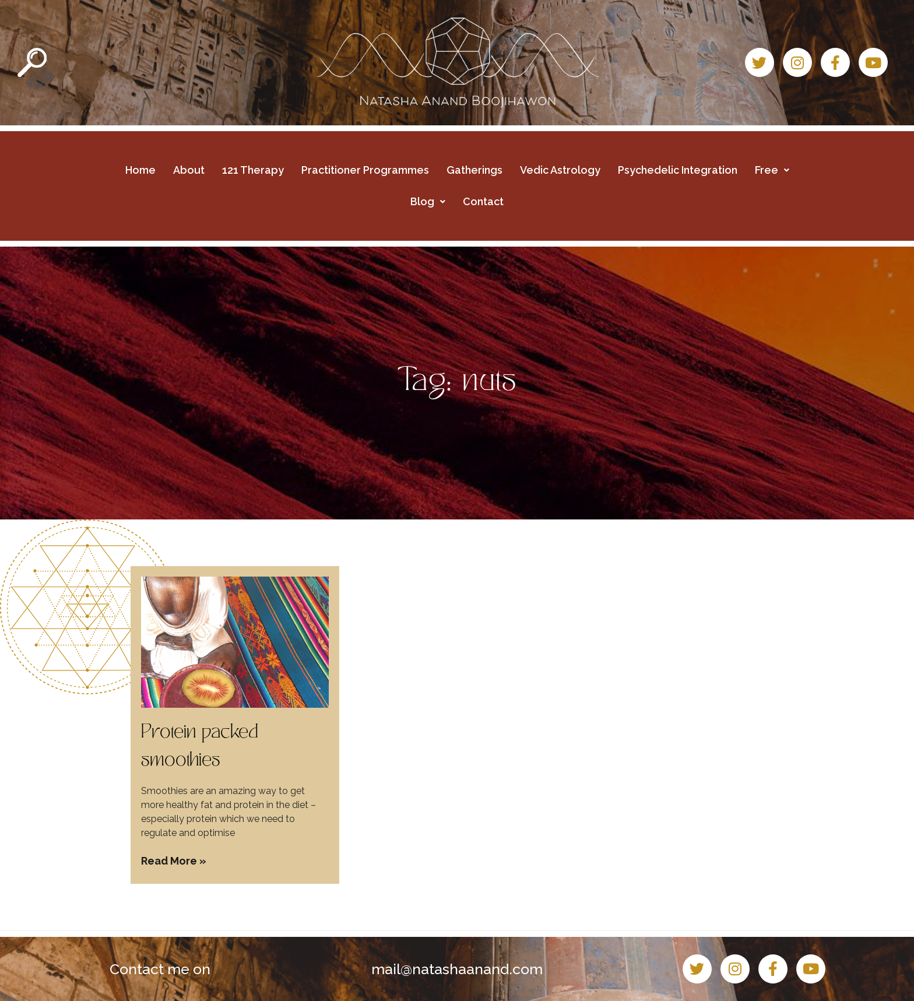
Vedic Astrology (560, 170)
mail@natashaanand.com (457, 969)
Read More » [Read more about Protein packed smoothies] (173, 861)
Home (140, 170)
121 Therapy (253, 170)
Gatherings (474, 170)
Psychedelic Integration (677, 170)
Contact (483, 201)
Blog (427, 201)
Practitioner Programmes (365, 170)
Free (772, 170)
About (189, 170)
